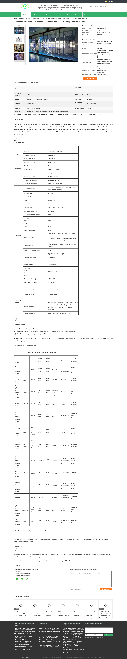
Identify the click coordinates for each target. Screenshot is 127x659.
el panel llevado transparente (70, 561)
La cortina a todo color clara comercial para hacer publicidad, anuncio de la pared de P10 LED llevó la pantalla (49, 636)
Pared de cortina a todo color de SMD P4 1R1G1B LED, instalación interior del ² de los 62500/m (49, 646)
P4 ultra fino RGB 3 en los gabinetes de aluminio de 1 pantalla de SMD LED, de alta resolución (49, 641)
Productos (26, 15)
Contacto (78, 15)
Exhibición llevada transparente (29, 561)
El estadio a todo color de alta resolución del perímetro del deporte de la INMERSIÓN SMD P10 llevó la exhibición (25, 635)
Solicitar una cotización (91, 15)
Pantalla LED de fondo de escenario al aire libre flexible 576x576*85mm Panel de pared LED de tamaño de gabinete (73, 629)
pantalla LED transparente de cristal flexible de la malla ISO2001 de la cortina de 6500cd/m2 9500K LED (91, 614)
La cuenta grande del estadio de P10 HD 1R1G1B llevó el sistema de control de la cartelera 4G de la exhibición (25, 648)
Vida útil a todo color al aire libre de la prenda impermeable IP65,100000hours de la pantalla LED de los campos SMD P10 (49, 630)
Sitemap (92, 637)
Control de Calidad (65, 15)
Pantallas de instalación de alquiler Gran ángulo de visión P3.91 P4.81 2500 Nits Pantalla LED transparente (49, 614)
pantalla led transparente (32, 18)
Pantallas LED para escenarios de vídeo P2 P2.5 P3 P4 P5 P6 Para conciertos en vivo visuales (73, 651)
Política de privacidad (27, 657)
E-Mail (87, 637)
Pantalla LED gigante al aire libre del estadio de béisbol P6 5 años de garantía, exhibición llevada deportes (25, 629)
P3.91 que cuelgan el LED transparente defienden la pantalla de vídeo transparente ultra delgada (63, 614)
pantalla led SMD (45, 624)
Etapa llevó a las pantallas (72, 624)
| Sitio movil (99, 637)
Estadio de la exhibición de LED (24, 624)
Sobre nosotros (37, 15)
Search (112, 6)
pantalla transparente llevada (50, 561)
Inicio (17, 15)
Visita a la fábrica (51, 15)
